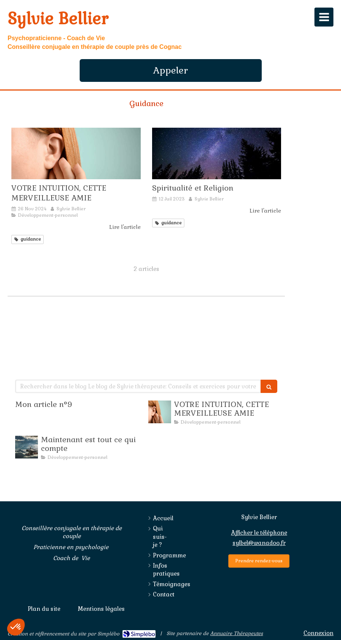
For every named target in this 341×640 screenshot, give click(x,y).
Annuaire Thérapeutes (236, 633)
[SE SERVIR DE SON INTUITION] (76, 153)
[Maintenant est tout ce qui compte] (26, 447)
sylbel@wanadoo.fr (259, 542)
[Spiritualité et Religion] (216, 153)
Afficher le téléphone (259, 532)
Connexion (318, 633)
